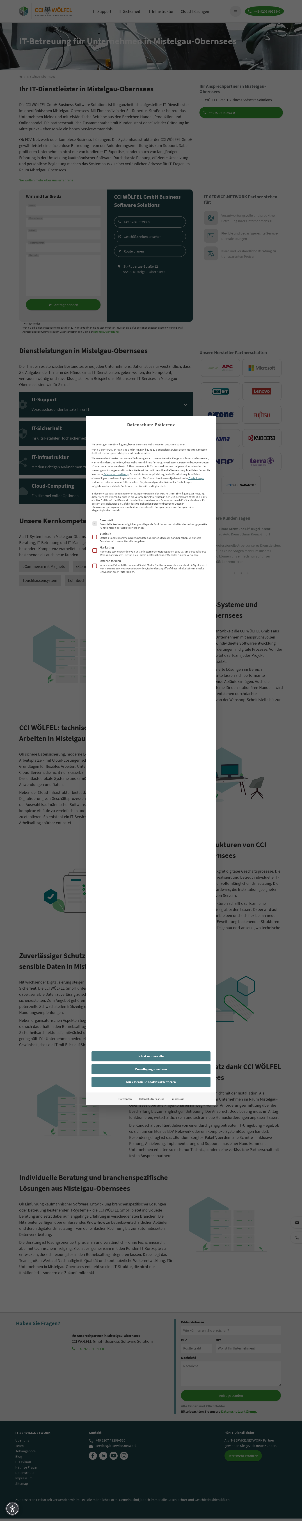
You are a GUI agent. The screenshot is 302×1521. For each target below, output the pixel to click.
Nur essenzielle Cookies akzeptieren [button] (151, 1082)
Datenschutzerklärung (116, 474)
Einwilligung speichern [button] (151, 1069)
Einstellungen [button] (196, 478)
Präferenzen (125, 1099)
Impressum (178, 1099)
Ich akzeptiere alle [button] (151, 1056)
